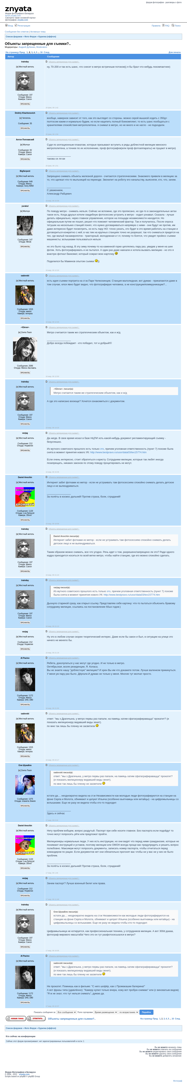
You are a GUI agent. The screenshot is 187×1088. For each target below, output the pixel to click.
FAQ (165, 25)
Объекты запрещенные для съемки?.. (72, 1018)
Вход (9, 25)
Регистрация (22, 25)
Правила (156, 25)
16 (41, 52)
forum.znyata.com (13, 16)
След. (47, 52)
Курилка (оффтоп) (47, 37)
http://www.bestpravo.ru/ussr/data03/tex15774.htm (118, 452)
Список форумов (14, 37)
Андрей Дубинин (27, 47)
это (102, 448)
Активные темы (38, 32)
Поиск (176, 25)
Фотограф (177, 1081)
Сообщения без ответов (17, 32)
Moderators (41, 47)
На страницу (12, 52)
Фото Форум (30, 37)
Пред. (22, 52)
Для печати (175, 52)
